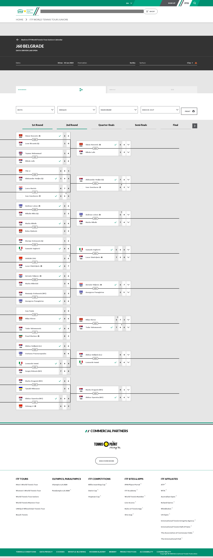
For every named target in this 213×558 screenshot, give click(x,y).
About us (140, 11)
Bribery (112, 550)
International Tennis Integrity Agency (177, 519)
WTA (163, 488)
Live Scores (130, 500)
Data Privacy (46, 550)
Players (92, 11)
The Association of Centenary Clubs (176, 531)
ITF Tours (79, 11)
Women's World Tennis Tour (28, 488)
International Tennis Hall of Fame (175, 525)
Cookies (60, 550)
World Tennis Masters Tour (28, 500)
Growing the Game (158, 11)
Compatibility (164, 550)
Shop (178, 11)
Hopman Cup (94, 494)
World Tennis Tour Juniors (27, 494)
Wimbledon (166, 506)
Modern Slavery (97, 550)
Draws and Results (27, 90)
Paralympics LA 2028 (61, 488)
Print (187, 110)
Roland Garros (167, 500)
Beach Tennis (22, 513)
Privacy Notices (128, 550)
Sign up (171, 3)
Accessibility (146, 550)
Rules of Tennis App (133, 506)
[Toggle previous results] (128, 142)
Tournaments (62, 11)
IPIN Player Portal (132, 482)
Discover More (106, 459)
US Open (165, 513)
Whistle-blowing (77, 550)
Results (104, 11)
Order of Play (116, 90)
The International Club (171, 537)
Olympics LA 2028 (59, 482)
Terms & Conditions (26, 550)
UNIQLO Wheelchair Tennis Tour (30, 506)
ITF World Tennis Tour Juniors (49, 19)
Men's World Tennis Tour (27, 482)
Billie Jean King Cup (96, 482)
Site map (128, 513)
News (128, 11)
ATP (163, 482)
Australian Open (168, 494)
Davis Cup (92, 488)
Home (19, 19)
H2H (34, 137)
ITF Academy (130, 488)
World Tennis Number (134, 494)
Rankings (117, 11)
